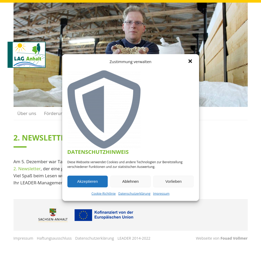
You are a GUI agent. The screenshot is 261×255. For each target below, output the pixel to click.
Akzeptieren (87, 181)
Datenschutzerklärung (134, 193)
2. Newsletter (27, 169)
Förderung (55, 113)
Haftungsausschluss (54, 238)
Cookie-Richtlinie (104, 193)
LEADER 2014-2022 (134, 238)
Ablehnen (130, 181)
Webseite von (222, 238)
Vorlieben (173, 181)
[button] (191, 61)
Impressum (161, 193)
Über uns (26, 113)
